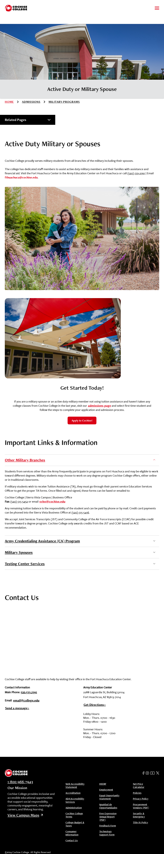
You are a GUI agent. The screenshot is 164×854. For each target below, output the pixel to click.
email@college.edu (26, 700)
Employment (106, 789)
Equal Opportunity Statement (109, 797)
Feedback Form (107, 825)
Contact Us (72, 840)
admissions (31, 102)
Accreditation (73, 793)
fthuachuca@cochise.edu (21, 177)
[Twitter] (157, 773)
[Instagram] (147, 773)
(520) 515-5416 (80, 512)
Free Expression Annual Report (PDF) (107, 817)
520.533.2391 (29, 692)
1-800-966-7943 (20, 782)
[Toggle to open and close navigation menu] (157, 8)
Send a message (16, 708)
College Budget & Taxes (75, 824)
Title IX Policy (140, 822)
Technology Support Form (107, 833)
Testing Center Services (25, 564)
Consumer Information (72, 833)
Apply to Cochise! (82, 420)
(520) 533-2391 (136, 173)
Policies (137, 793)
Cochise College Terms (74, 815)
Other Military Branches (25, 460)
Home (9, 102)
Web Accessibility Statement (75, 785)
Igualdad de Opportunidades (108, 806)
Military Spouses (19, 552)
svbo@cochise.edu (52, 501)
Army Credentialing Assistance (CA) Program (42, 541)
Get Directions (94, 704)
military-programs (64, 102)
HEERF (102, 784)
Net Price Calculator (138, 785)
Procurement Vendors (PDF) (141, 806)
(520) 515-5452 (19, 501)
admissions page (99, 405)
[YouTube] (152, 773)
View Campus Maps (25, 815)
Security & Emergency (139, 815)
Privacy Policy (140, 798)
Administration (74, 807)
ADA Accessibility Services (75, 800)
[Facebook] (143, 773)
